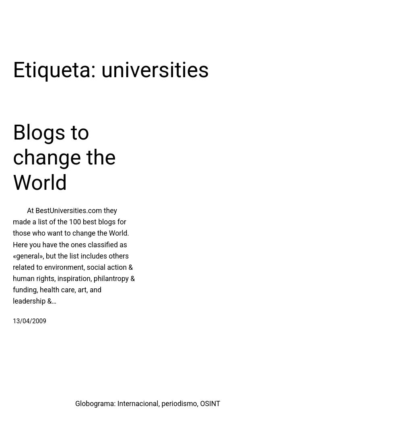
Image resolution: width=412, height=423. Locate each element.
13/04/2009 (29, 321)
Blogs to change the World (64, 157)
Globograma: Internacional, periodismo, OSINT (147, 404)
